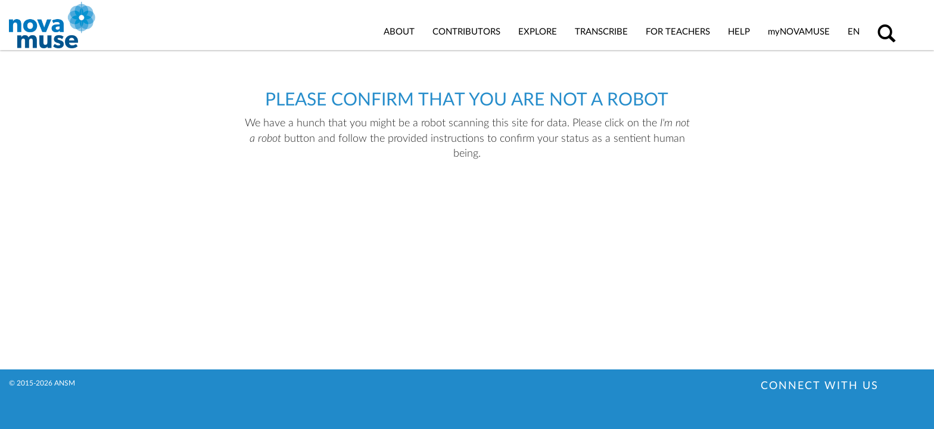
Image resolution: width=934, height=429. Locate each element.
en (854, 31)
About (399, 31)
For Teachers (678, 31)
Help (739, 31)
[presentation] (439, 199)
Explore (537, 31)
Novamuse (799, 31)
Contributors (466, 31)
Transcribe (601, 31)
